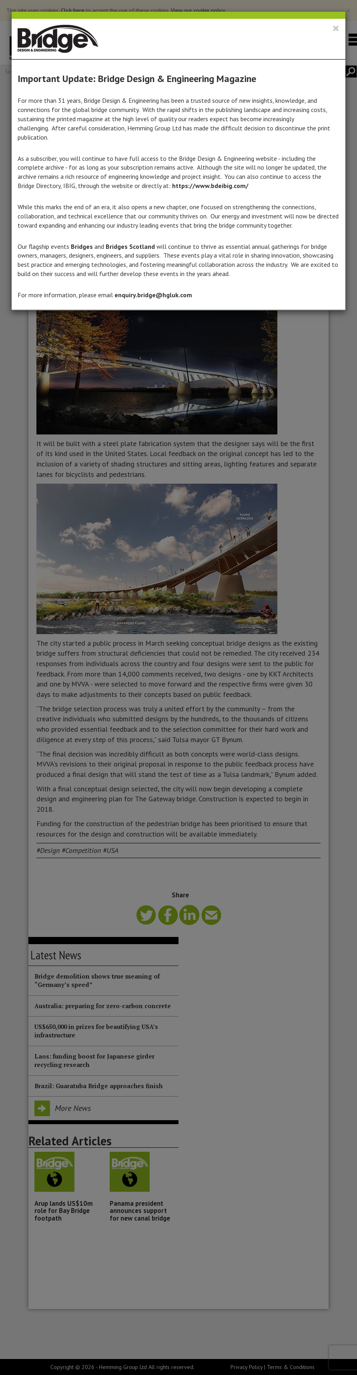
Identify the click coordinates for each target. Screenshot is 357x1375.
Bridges (82, 246)
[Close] (336, 28)
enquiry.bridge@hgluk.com (153, 295)
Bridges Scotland (130, 246)
